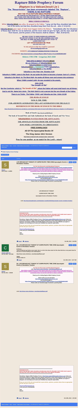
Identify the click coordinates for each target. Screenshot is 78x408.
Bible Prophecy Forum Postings (23, 145)
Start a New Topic (5, 154)
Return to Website (5, 145)
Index (11, 145)
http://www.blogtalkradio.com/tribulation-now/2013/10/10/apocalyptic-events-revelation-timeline (48, 167)
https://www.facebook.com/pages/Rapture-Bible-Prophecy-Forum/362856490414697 (46, 179)
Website (27, 241)
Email (20, 241)
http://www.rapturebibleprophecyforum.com (46, 177)
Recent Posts (4, 147)
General (14, 145)
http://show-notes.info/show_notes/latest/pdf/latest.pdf (48, 269)
